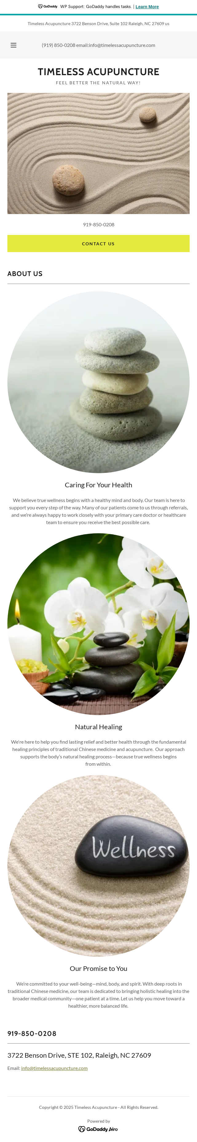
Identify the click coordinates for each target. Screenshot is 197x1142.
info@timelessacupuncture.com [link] (122, 45)
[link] (98, 72)
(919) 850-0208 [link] (58, 45)
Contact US (98, 243)
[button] (15, 45)
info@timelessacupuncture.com (54, 1068)
